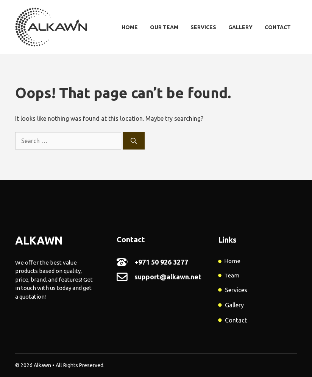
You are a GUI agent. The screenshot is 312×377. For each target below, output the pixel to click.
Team (231, 275)
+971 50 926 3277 (161, 262)
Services (203, 27)
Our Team (164, 27)
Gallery (240, 27)
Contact (278, 27)
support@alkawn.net (167, 276)
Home (130, 27)
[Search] (134, 141)
